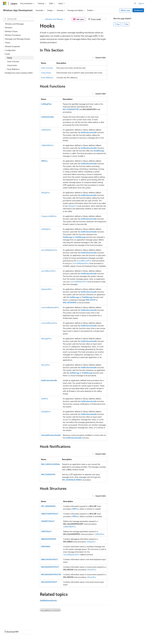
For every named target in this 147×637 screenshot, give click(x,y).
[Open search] (135, 3)
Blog (34, 629)
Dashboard (138, 10)
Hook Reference (47, 77)
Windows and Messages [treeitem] (14, 24)
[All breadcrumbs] (42, 19)
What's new (125, 10)
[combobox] (18, 19)
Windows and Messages (55, 19)
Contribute (45, 629)
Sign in (141, 3)
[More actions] (105, 19)
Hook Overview (47, 68)
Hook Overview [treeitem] (13, 61)
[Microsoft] (4, 3)
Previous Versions (23, 629)
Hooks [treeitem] (9, 58)
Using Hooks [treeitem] (12, 65)
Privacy (55, 629)
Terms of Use (68, 629)
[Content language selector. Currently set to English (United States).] (14, 623)
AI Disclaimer (8, 629)
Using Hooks (46, 72)
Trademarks (80, 629)
